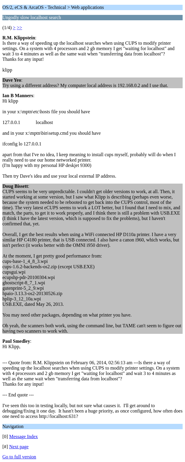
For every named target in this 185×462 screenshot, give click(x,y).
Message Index (23, 436)
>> (19, 27)
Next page (19, 446)
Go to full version (19, 456)
